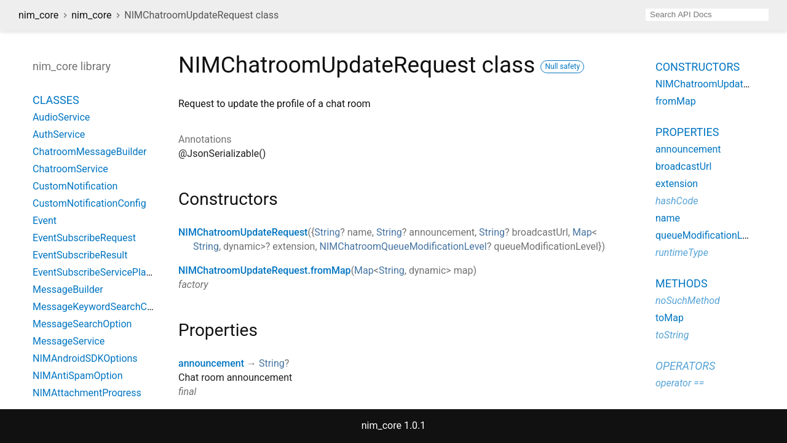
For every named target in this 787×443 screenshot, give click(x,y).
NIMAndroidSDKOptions (85, 358)
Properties (687, 132)
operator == (679, 383)
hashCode (676, 201)
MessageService (69, 341)
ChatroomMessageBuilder (89, 152)
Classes (56, 100)
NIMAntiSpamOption (78, 375)
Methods (681, 283)
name (667, 218)
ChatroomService (70, 169)
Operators (685, 365)
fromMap (675, 101)
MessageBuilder (68, 289)
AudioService (61, 117)
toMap (669, 318)
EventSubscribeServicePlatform (101, 272)
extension (676, 184)
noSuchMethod (687, 300)
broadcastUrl (683, 166)
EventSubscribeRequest (84, 238)
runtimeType (681, 252)
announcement (211, 363)
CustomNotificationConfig (89, 203)
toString (672, 335)
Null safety (562, 66)
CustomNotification (75, 186)
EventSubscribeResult (80, 255)
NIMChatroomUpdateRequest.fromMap (264, 270)
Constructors (697, 66)
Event (45, 220)
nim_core (38, 15)
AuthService (59, 134)
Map (582, 232)
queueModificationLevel (707, 235)
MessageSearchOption (82, 324)
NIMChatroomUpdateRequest (242, 232)
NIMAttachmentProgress (87, 393)
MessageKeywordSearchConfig (101, 307)
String (327, 232)
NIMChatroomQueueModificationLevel (403, 246)
